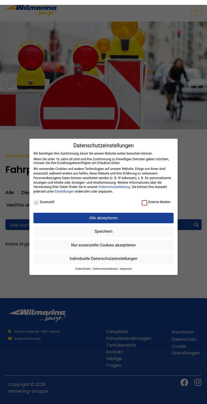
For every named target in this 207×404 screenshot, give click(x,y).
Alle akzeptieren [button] (103, 213)
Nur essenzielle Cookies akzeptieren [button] (103, 240)
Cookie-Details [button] (83, 264)
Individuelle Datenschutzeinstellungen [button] (103, 253)
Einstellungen (64, 187)
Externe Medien (156, 197)
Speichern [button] (103, 226)
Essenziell (43, 197)
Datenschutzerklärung (114, 182)
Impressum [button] (126, 264)
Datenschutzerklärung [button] (105, 264)
